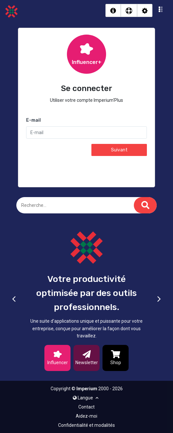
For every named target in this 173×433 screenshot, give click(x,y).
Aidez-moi (86, 416)
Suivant (119, 150)
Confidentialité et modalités (86, 425)
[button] (161, 10)
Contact (86, 407)
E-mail (33, 120)
